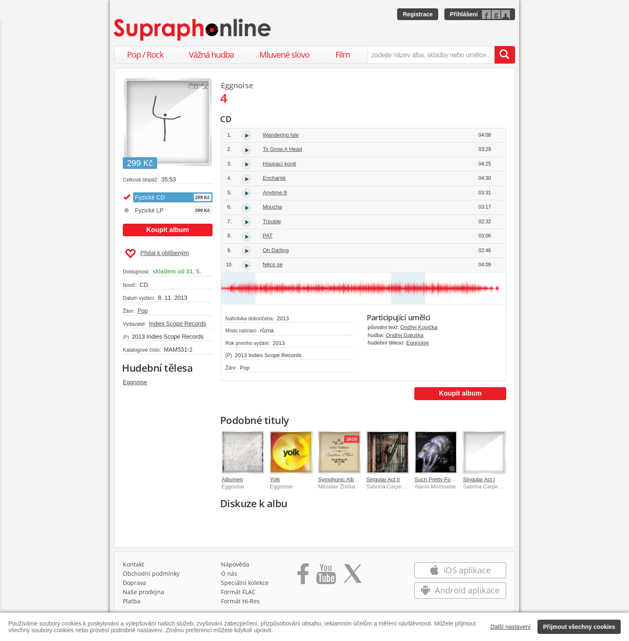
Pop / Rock (145, 54)
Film (342, 54)
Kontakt (133, 566)
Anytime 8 (275, 192)
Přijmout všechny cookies (579, 626)
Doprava (134, 585)
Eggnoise (135, 382)
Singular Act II (383, 479)
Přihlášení (464, 14)
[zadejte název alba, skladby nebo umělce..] (431, 55)
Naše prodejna (143, 594)
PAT (267, 235)
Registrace (418, 14)
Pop (142, 310)
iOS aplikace (460, 572)
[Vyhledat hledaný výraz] (504, 55)
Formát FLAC (238, 594)
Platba (131, 603)
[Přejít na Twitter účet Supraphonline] (352, 579)
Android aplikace (460, 592)
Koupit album (167, 229)
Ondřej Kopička (418, 327)
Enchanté (274, 178)
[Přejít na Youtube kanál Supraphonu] (325, 579)
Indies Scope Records (177, 323)
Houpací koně (279, 164)
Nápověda (235, 566)
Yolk (275, 479)
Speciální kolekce (245, 585)
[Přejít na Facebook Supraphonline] (303, 579)
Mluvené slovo (284, 54)
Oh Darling (276, 250)
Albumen (232, 479)
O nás (229, 576)
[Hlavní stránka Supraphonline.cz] (193, 30)
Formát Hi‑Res (240, 603)
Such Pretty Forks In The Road (452, 479)
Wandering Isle (281, 135)
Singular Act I (479, 479)
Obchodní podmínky (151, 576)
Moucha (272, 207)
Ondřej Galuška (405, 335)
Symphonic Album (340, 479)
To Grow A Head (282, 149)
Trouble (272, 221)
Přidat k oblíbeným (157, 254)
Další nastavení (510, 626)
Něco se (273, 264)
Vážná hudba (211, 54)
